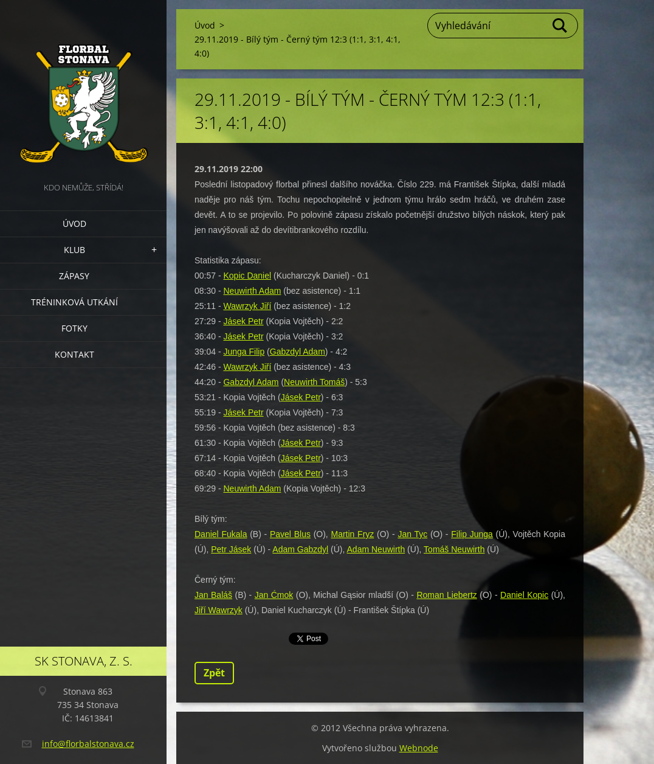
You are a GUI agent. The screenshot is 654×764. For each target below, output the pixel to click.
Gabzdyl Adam (297, 351)
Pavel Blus (290, 534)
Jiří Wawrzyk (218, 610)
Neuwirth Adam (252, 291)
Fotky (74, 328)
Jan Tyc (412, 534)
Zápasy (74, 276)
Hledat (560, 25)
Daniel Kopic (524, 595)
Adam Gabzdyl (300, 549)
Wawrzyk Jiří (247, 306)
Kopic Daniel (247, 275)
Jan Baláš (213, 595)
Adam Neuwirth (376, 549)
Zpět (214, 672)
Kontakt (74, 354)
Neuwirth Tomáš (314, 382)
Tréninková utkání (74, 302)
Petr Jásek (231, 549)
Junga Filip (243, 351)
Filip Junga (472, 534)
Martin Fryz (352, 534)
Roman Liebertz (446, 595)
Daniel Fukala (220, 534)
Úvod (74, 223)
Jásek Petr (243, 321)
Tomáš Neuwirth (454, 549)
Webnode (418, 748)
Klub (74, 249)
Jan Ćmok (274, 595)
